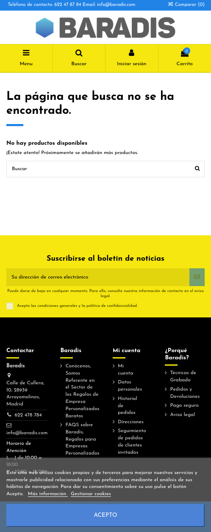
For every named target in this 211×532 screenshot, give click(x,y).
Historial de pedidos (127, 406)
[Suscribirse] (197, 277)
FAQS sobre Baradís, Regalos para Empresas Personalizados (82, 439)
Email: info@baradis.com (109, 5)
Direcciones (131, 421)
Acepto (105, 515)
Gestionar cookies (91, 493)
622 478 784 (28, 415)
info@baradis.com (26, 433)
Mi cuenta (125, 370)
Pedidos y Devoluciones (185, 393)
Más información (48, 493)
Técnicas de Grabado (183, 376)
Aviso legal (182, 414)
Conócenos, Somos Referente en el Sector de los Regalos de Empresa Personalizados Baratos (82, 391)
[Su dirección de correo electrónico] (97, 277)
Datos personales (130, 386)
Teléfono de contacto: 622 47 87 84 (44, 5)
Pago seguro (184, 405)
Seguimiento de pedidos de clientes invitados (132, 441)
